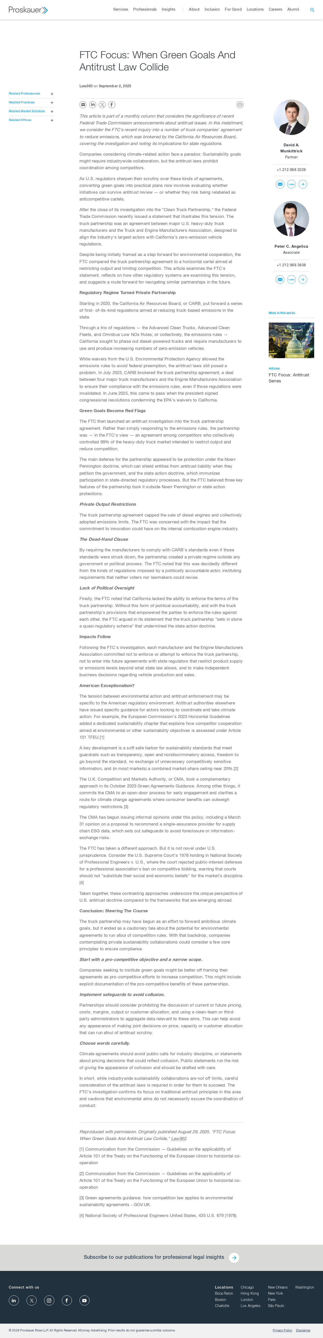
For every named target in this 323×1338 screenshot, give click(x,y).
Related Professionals (24, 93)
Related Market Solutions (27, 111)
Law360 (178, 1139)
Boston (220, 1300)
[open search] (312, 10)
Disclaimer (303, 1330)
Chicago (247, 1288)
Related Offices (20, 120)
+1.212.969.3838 (291, 265)
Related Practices (22, 102)
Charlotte (222, 1306)
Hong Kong (250, 1294)
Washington (304, 1288)
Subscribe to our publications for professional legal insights (154, 1257)
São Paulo (276, 1306)
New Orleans (278, 1288)
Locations (224, 1288)
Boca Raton (224, 1294)
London (247, 1300)
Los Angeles (250, 1306)
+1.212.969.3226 (291, 170)
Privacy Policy (282, 1330)
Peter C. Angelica (291, 247)
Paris (272, 1300)
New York (275, 1294)
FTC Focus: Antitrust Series (289, 378)
